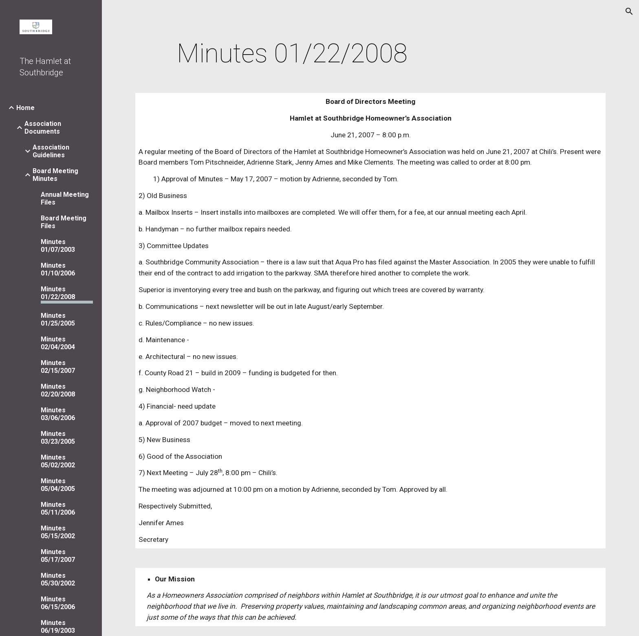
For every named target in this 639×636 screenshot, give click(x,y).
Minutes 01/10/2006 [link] (58, 269)
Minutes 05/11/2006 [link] (58, 508)
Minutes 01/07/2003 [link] (58, 245)
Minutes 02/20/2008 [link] (58, 390)
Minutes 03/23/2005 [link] (58, 437)
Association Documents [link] (42, 127)
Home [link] (25, 108)
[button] (629, 11)
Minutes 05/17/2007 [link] (58, 555)
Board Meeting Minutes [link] (55, 175)
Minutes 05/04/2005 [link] (58, 485)
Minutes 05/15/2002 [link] (58, 532)
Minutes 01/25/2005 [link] (58, 319)
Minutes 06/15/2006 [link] (58, 603)
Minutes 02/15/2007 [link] (58, 366)
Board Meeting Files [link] (63, 222)
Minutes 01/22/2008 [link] (58, 293)
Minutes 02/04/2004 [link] (58, 343)
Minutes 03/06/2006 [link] (58, 414)
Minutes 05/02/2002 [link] (58, 461)
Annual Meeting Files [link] (65, 198)
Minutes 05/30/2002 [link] (58, 579)
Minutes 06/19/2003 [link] (58, 626)
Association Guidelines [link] (51, 151)
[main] (292, 53)
